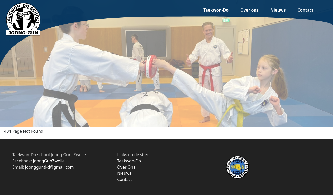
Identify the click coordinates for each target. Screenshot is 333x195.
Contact (305, 10)
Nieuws (278, 10)
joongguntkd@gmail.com (49, 167)
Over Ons (126, 167)
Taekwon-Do (216, 10)
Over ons (249, 10)
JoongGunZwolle (49, 161)
